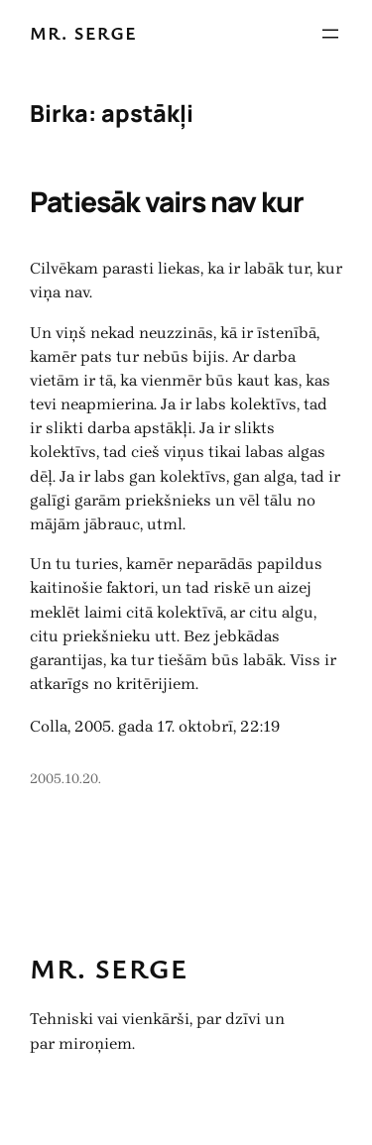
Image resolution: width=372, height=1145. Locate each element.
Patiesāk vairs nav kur (167, 201)
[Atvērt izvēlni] (330, 34)
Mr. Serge (83, 33)
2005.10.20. (65, 778)
